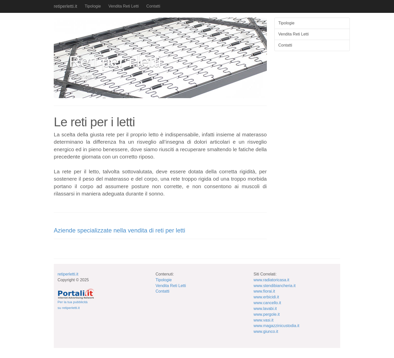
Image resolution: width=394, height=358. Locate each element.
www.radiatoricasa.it (271, 280)
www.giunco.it (266, 331)
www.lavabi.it (265, 308)
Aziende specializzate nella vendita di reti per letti (119, 230)
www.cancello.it (267, 303)
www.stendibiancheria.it (275, 286)
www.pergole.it (267, 314)
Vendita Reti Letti (123, 6)
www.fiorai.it (264, 291)
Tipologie (93, 6)
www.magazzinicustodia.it (276, 326)
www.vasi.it (263, 320)
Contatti (153, 6)
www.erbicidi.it (266, 297)
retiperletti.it (65, 6)
